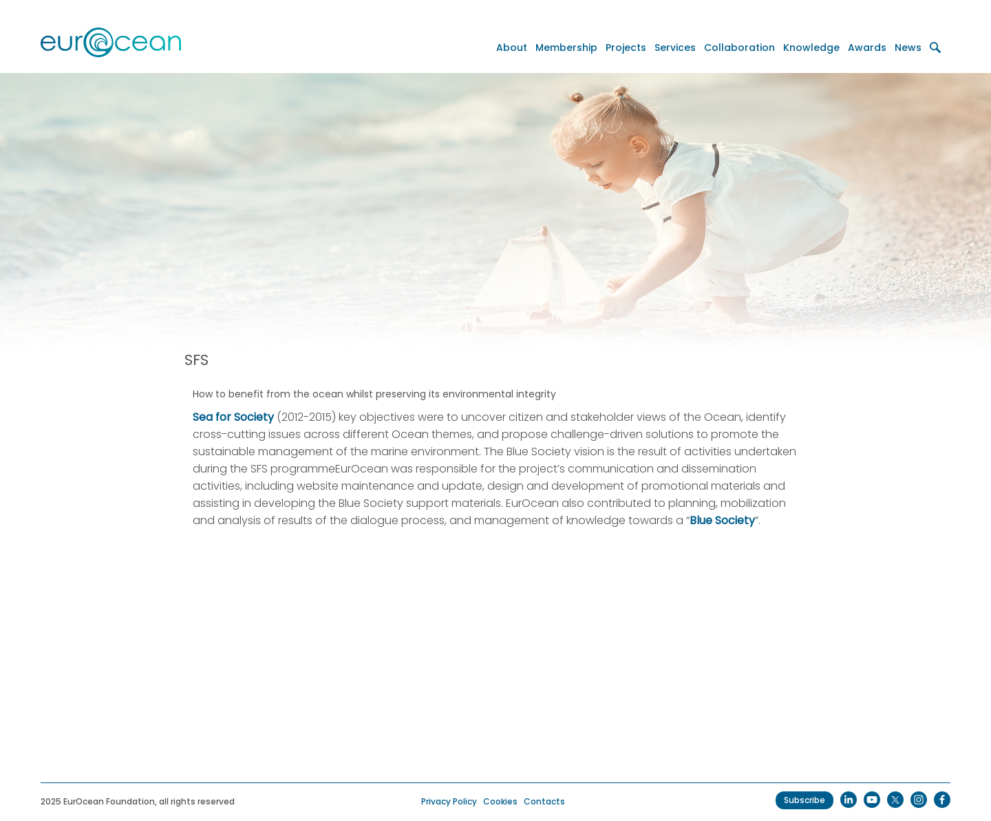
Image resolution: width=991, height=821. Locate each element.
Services (675, 47)
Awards (867, 47)
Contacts (544, 801)
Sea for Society (233, 417)
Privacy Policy (449, 801)
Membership (566, 47)
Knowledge (811, 47)
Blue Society (722, 520)
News (908, 47)
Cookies (500, 801)
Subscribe (804, 800)
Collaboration (739, 47)
